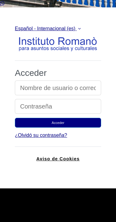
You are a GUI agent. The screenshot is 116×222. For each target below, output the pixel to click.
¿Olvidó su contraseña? (41, 135)
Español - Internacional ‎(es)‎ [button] (46, 28)
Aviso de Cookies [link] (58, 158)
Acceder (58, 123)
